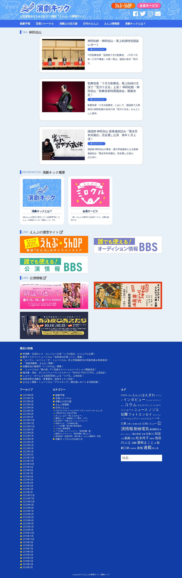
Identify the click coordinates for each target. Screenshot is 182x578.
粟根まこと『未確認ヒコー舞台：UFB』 (72, 418)
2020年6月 (28, 514)
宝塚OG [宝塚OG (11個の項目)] (150, 433)
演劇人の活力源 (68, 23)
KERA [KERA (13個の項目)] (124, 395)
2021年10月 (28, 464)
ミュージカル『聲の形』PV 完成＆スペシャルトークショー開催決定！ (60, 369)
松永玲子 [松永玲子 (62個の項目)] (142, 438)
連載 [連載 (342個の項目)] (147, 447)
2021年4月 (28, 482)
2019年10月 (28, 539)
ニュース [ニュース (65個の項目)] (141, 410)
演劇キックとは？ (135, 23)
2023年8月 (28, 395)
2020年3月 (28, 523)
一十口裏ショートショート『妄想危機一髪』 (73, 431)
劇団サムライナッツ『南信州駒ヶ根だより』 (73, 433)
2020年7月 (28, 511)
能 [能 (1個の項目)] (155, 443)
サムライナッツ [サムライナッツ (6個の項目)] (145, 405)
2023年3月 (28, 410)
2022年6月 (28, 438)
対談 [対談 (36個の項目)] (158, 433)
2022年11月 (28, 423)
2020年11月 (28, 498)
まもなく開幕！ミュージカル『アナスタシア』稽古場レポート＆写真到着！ (61, 382)
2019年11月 (28, 536)
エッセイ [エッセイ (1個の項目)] (149, 400)
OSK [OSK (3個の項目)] (130, 395)
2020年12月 (29, 495)
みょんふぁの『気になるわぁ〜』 (69, 415)
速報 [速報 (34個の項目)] (140, 448)
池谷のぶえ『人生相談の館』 (67, 423)
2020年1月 (28, 529)
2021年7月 (28, 473)
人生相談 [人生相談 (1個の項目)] (134, 424)
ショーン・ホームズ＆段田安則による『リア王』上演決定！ (53, 375)
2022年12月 (29, 420)
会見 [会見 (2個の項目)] (139, 424)
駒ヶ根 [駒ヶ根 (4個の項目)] (155, 448)
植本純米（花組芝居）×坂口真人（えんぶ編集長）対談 (78, 436)
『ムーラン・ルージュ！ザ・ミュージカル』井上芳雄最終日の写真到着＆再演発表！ (66, 360)
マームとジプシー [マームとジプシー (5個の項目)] (131, 418)
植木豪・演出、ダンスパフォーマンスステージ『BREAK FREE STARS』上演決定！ (65, 372)
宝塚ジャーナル (45, 23)
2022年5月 (28, 442)
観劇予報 (25, 23)
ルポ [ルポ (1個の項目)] (142, 419)
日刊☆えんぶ (90, 23)
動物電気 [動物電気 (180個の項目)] (141, 428)
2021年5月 (28, 479)
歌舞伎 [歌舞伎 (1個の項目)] (152, 438)
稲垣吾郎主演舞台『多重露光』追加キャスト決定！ (49, 378)
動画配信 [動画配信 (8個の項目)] (154, 429)
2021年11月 (28, 460)
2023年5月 (28, 404)
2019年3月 (28, 561)
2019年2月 (28, 564)
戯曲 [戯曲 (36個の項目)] (128, 438)
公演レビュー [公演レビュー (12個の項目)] (149, 423)
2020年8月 (28, 507)
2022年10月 (29, 426)
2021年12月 (28, 457)
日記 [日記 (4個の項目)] (133, 438)
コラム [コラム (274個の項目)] (131, 404)
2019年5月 (28, 554)
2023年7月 (28, 398)
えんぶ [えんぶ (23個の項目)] (136, 395)
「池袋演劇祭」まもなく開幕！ (39, 363)
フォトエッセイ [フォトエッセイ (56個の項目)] (140, 414)
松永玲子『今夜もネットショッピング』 (72, 421)
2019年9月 (28, 542)
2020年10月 (29, 501)
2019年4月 (28, 558)
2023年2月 (28, 413)
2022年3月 (28, 448)
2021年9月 (28, 467)
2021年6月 (28, 476)
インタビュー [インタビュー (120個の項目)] (134, 399)
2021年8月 (28, 470)
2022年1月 (28, 454)
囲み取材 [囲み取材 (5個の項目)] (136, 434)
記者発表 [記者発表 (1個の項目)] (133, 448)
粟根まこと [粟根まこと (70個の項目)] (145, 442)
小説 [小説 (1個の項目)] (122, 438)
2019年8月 (28, 545)
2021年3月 (28, 485)
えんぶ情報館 (111, 23)
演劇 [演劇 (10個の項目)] (134, 442)
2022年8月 (28, 432)
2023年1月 (28, 417)
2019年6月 (28, 551)
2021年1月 (28, 492)
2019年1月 (28, 567)
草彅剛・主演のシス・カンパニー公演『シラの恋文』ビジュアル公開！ (59, 353)
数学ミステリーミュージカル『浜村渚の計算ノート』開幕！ (53, 356)
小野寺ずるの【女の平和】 (66, 413)
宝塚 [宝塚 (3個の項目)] (143, 434)
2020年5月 (28, 517)
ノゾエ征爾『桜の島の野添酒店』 (69, 426)
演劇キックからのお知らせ (69, 438)
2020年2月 (28, 526)
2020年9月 (28, 504)
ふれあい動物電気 (62, 428)
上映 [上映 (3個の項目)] (129, 424)
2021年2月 (28, 489)
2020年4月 (28, 520)
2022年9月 (28, 429)
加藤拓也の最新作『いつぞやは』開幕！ (43, 366)
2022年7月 (28, 435)
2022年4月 (28, 445)
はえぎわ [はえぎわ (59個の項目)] (148, 395)
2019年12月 (28, 532)
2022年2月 (28, 451)
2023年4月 (28, 407)
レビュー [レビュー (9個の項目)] (149, 418)
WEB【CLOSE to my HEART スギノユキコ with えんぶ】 (79, 410)
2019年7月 (28, 548)
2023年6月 (28, 401)
